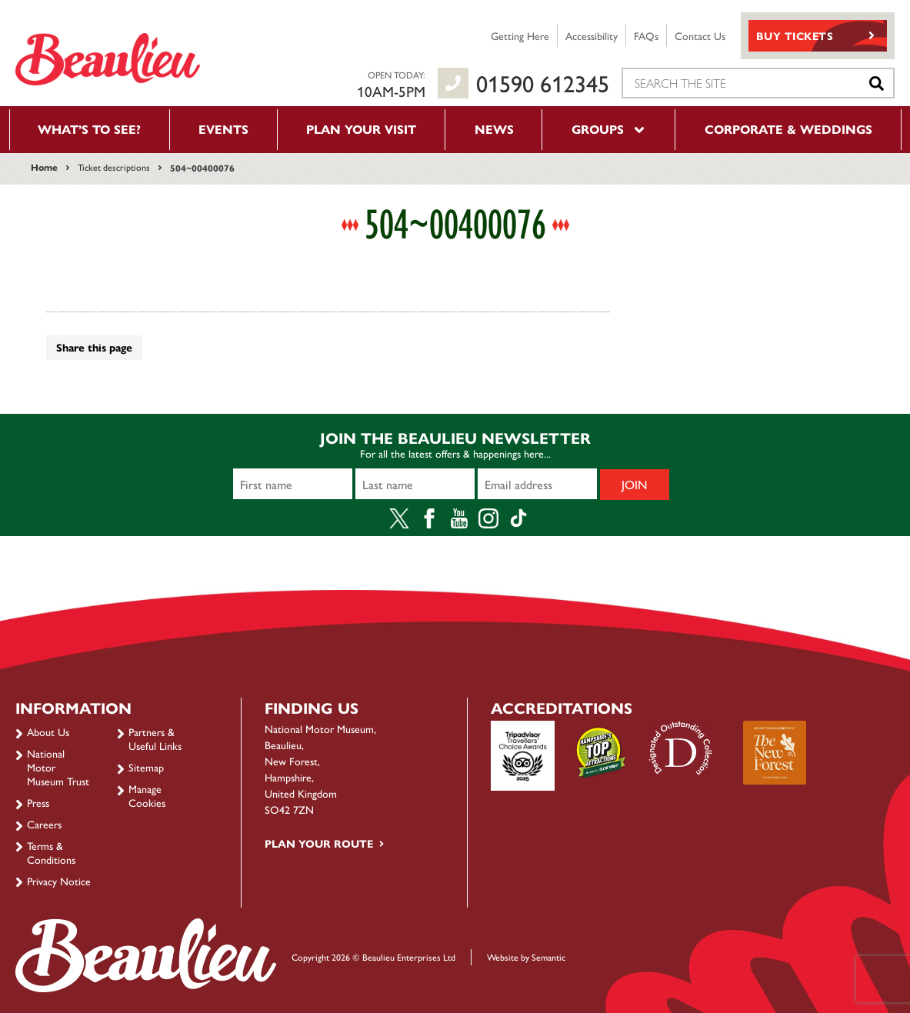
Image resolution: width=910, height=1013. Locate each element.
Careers (44, 824)
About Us (48, 731)
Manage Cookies (146, 795)
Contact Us (700, 35)
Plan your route (319, 843)
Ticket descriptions (114, 167)
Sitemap (146, 767)
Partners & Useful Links (155, 738)
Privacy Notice (59, 881)
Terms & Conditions (51, 852)
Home (44, 167)
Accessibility (591, 35)
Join (635, 484)
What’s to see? (89, 129)
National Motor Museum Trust (58, 767)
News (494, 129)
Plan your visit (361, 129)
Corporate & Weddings (788, 129)
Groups (609, 129)
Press (38, 802)
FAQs (646, 35)
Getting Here (520, 35)
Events (223, 129)
